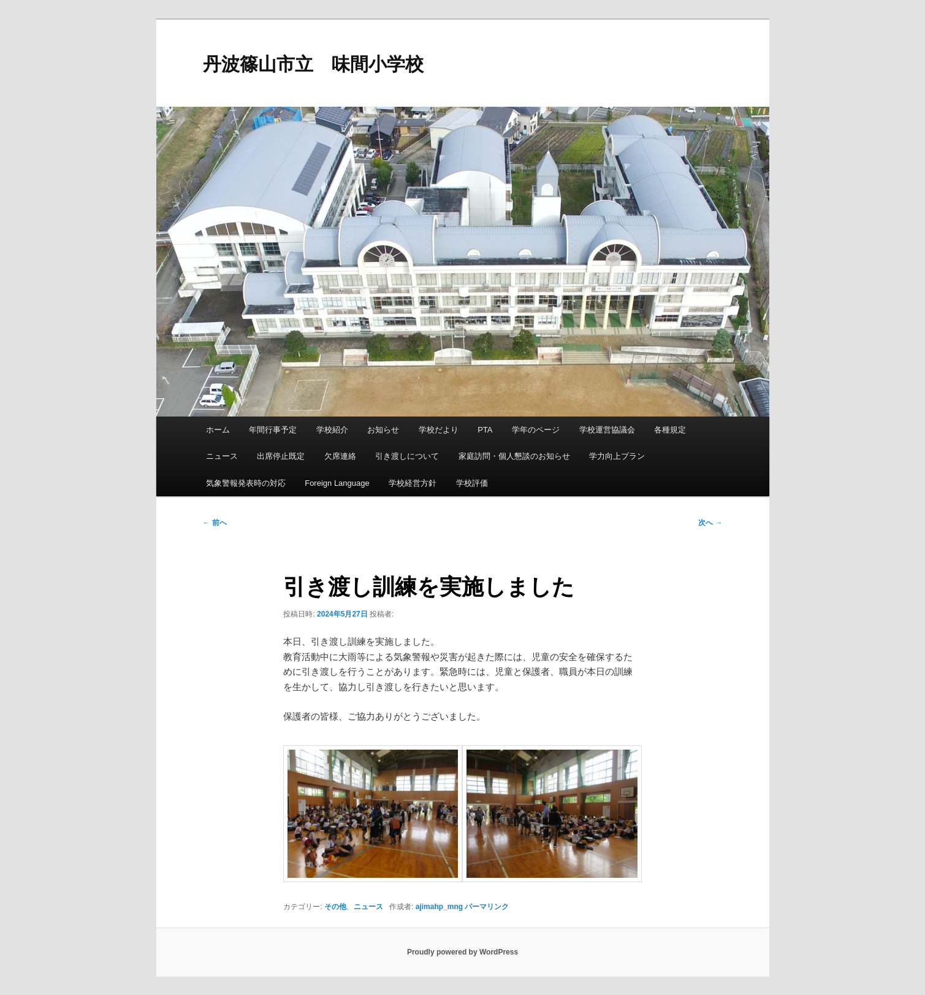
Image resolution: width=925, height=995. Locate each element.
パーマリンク (487, 906)
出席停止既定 (281, 456)
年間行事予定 (273, 429)
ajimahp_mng (439, 906)
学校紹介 (332, 429)
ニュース (222, 456)
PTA (485, 429)
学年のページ (536, 429)
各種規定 (670, 429)
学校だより (439, 429)
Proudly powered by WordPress (462, 952)
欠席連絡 (340, 456)
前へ (215, 522)
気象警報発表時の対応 (246, 483)
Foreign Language (337, 483)
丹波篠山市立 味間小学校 (313, 64)
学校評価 (472, 483)
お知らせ (383, 429)
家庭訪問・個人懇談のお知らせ (514, 456)
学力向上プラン (617, 456)
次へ (710, 522)
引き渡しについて (407, 456)
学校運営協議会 (607, 429)
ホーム (218, 429)
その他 (335, 906)
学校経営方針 (412, 483)
